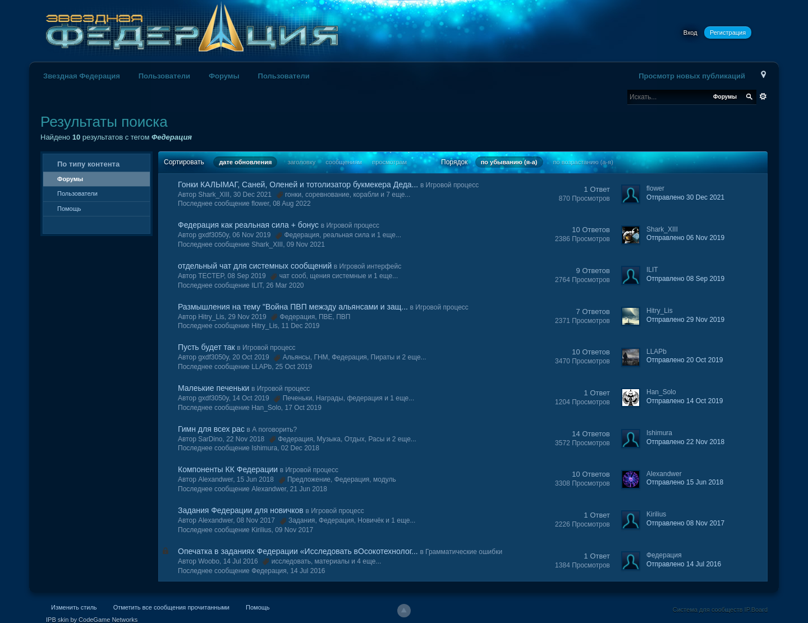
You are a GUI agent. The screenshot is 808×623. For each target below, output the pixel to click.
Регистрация (728, 32)
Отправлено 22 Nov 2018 (685, 442)
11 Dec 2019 (300, 326)
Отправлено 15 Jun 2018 (684, 482)
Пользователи (164, 76)
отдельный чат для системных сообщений (255, 265)
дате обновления (245, 162)
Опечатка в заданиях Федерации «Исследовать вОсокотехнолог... (298, 551)
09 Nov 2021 (306, 244)
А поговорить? (274, 429)
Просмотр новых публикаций (692, 76)
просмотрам (389, 162)
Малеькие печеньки (213, 388)
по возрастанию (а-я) (583, 162)
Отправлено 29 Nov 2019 (685, 320)
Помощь (69, 208)
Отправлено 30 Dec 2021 (685, 197)
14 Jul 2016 (307, 571)
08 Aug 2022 (291, 203)
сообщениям (343, 162)
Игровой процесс (452, 185)
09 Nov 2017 (294, 530)
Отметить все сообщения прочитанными (171, 607)
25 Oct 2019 (294, 367)
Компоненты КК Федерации (228, 469)
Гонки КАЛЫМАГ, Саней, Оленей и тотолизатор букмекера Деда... (298, 184)
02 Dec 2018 (300, 448)
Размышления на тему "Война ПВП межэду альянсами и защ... (293, 306)
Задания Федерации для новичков (241, 510)
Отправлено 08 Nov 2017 (685, 523)
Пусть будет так (206, 347)
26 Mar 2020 (285, 285)
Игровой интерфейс (370, 266)
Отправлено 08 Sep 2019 (685, 279)
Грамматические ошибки (463, 552)
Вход (690, 32)
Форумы (224, 76)
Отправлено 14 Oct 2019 (684, 401)
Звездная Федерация (81, 76)
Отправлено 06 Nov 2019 (685, 238)
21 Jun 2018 (308, 489)
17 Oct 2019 (303, 408)
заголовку (301, 162)
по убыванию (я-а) (509, 162)
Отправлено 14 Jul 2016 (683, 564)
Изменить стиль (74, 607)
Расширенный (763, 96)
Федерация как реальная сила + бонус (248, 224)
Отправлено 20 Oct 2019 (684, 360)
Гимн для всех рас (211, 428)
